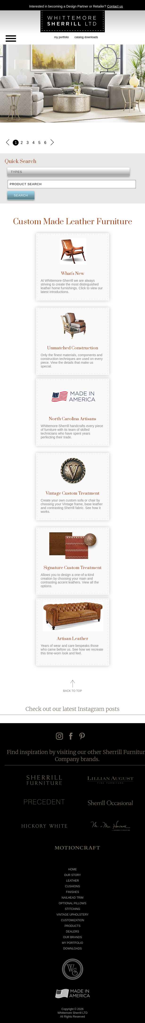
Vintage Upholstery (72, 914)
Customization (72, 920)
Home (72, 869)
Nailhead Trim (72, 897)
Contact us (115, 6)
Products (72, 926)
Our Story (72, 875)
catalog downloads (86, 37)
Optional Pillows (72, 903)
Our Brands (72, 937)
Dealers (72, 931)
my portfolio (61, 37)
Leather (72, 880)
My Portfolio (72, 943)
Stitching (72, 909)
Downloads (72, 948)
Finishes (72, 892)
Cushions (72, 886)
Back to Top (72, 691)
